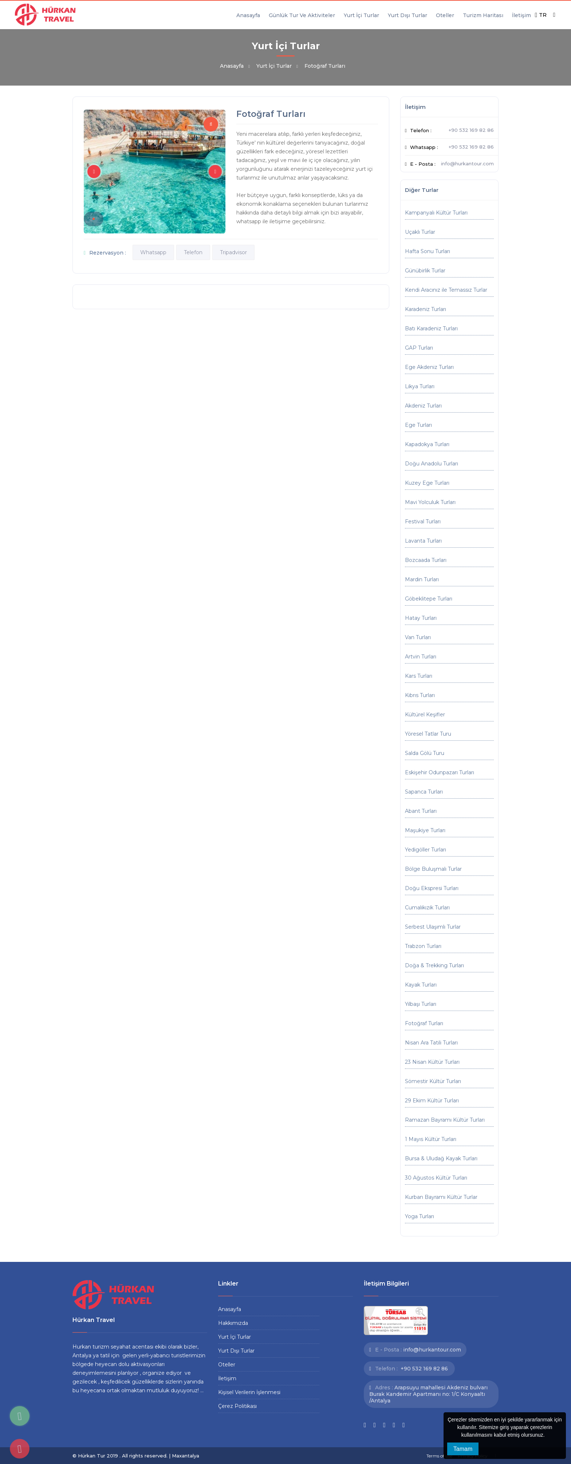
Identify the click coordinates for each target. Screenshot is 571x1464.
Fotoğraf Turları (424, 1023)
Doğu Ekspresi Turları (431, 888)
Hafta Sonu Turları (427, 251)
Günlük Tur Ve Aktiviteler (302, 15)
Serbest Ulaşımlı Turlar (433, 927)
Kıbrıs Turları (420, 695)
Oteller (445, 15)
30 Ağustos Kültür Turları (436, 1177)
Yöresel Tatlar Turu (428, 734)
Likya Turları (419, 386)
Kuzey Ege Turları (427, 483)
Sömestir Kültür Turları (433, 1081)
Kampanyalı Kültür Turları (436, 212)
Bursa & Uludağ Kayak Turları (441, 1158)
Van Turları (418, 637)
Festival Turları (423, 521)
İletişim (521, 15)
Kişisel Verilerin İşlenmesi (249, 1392)
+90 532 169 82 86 (471, 130)
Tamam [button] (462, 1449)
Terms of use (439, 1456)
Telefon (193, 252)
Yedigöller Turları (425, 849)
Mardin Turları (422, 579)
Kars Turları (418, 676)
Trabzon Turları (423, 946)
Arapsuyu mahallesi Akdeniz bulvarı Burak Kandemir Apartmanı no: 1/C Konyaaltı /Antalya (428, 1394)
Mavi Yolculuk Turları (430, 502)
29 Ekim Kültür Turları (432, 1100)
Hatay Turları (421, 618)
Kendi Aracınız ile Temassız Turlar (446, 290)
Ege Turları (418, 425)
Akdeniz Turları (423, 405)
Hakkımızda (233, 1323)
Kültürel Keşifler (425, 714)
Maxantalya (185, 1456)
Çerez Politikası (237, 1406)
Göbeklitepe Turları (428, 598)
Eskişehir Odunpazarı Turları (439, 772)
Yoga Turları (419, 1216)
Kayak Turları (421, 984)
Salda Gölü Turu (424, 753)
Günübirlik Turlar (425, 270)
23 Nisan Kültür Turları (432, 1062)
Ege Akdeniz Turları (429, 367)
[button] (547, 1436)
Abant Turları (421, 811)
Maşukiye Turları (425, 830)
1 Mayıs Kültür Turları (430, 1139)
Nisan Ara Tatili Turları (431, 1042)
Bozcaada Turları (425, 560)
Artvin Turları (420, 656)
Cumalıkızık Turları (427, 907)
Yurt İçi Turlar (361, 15)
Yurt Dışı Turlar (407, 15)
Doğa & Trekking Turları (434, 965)
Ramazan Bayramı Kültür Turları (445, 1120)
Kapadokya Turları (427, 444)
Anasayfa (248, 15)
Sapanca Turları (424, 791)
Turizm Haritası (483, 15)
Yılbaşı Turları (420, 1004)
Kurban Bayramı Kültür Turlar (441, 1197)
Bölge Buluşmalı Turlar (433, 869)
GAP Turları (419, 348)
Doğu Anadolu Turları (431, 463)
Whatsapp (153, 252)
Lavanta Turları (423, 541)
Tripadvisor (233, 252)
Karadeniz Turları (425, 309)
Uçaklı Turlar (420, 232)
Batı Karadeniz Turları (431, 328)
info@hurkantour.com (467, 163)
